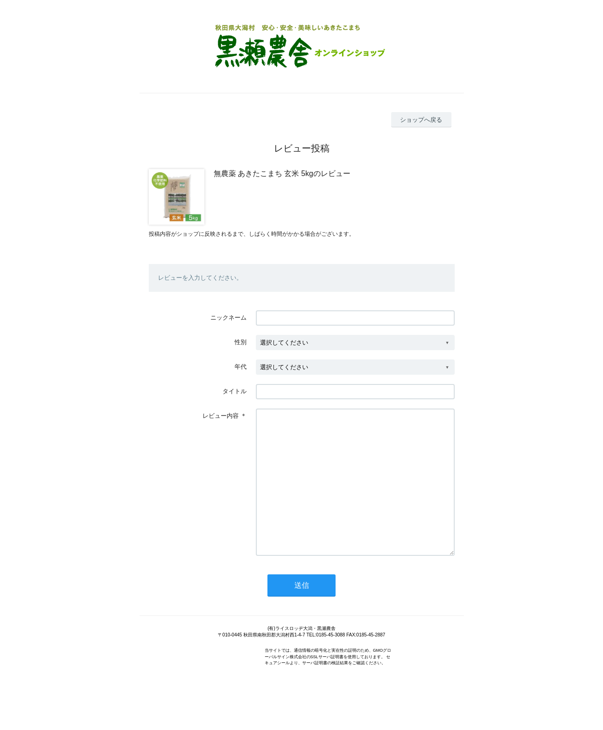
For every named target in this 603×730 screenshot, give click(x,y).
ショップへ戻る (421, 119)
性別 (241, 342)
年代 (241, 366)
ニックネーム (228, 317)
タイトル (234, 391)
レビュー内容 (221, 415)
